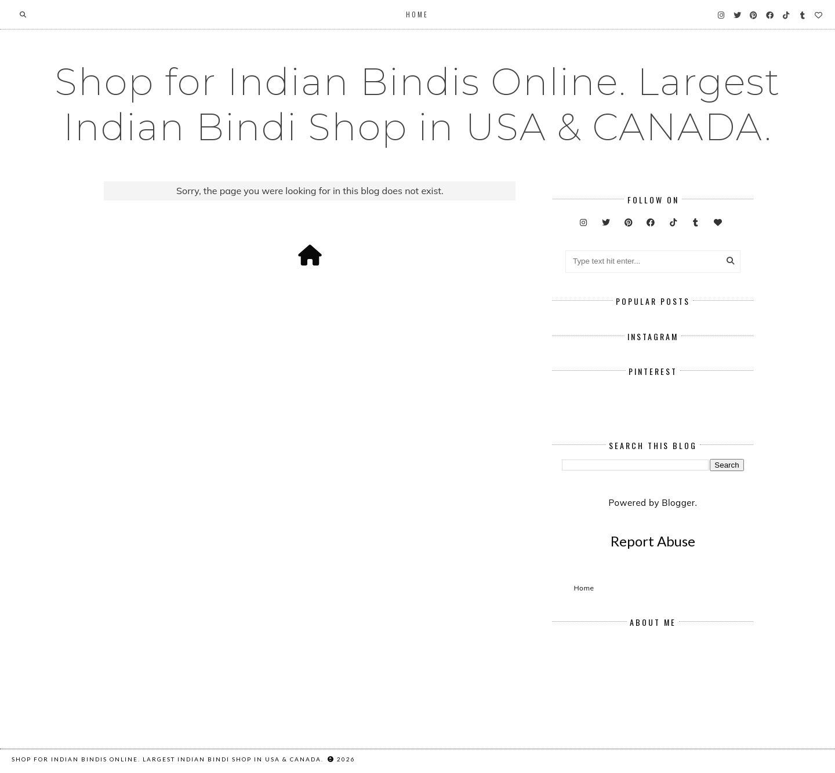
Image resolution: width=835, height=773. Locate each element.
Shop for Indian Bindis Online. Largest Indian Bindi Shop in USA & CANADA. (417, 104)
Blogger (678, 502)
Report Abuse (653, 541)
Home (417, 14)
